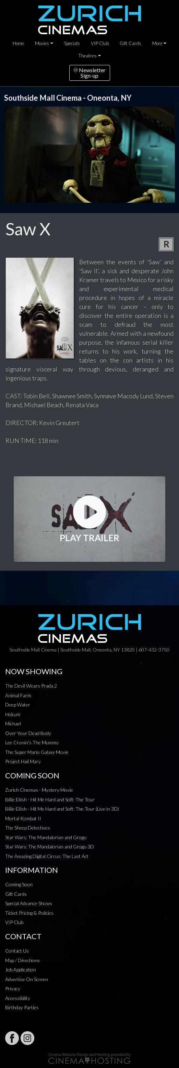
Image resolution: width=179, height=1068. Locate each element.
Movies (42, 43)
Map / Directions (22, 960)
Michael (13, 723)
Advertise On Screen (26, 979)
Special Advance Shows (28, 903)
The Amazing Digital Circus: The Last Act (46, 856)
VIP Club (100, 43)
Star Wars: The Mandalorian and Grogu (45, 837)
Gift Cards (130, 43)
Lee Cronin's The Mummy (32, 742)
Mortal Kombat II (23, 818)
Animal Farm (18, 695)
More (157, 43)
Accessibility (17, 998)
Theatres (87, 55)
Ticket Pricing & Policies (29, 913)
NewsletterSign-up (90, 73)
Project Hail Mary (23, 761)
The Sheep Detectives (27, 828)
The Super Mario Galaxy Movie (37, 752)
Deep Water (17, 705)
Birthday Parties (22, 1007)
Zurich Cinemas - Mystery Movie (39, 790)
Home (18, 43)
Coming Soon (19, 884)
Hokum (12, 714)
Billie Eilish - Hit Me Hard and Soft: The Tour (50, 799)
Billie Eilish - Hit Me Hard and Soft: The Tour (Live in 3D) (62, 809)
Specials (72, 43)
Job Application (20, 969)
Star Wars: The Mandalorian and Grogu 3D (49, 846)
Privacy (12, 988)
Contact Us (17, 951)
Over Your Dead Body (28, 733)
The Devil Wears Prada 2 (31, 686)
